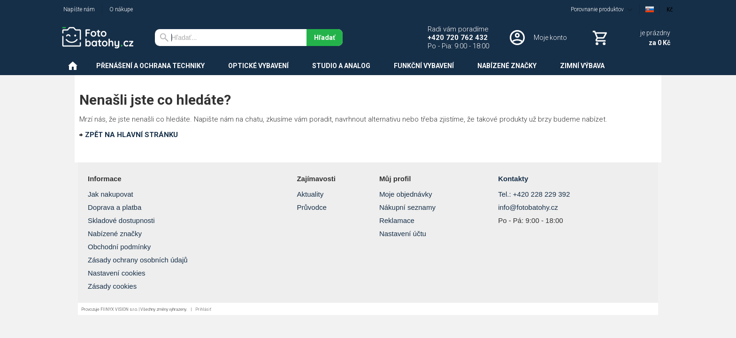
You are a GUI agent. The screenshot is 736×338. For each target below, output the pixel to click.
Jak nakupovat (110, 194)
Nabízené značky (115, 234)
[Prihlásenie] (537, 37)
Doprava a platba (114, 207)
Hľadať (324, 37)
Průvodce (311, 207)
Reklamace (396, 220)
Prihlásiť (203, 309)
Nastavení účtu (402, 234)
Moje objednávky (405, 194)
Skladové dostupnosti (121, 220)
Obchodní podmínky (119, 247)
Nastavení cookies (117, 273)
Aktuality (310, 194)
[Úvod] (101, 37)
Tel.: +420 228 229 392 (534, 194)
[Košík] (630, 37)
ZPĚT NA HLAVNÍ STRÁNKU (131, 135)
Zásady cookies (112, 286)
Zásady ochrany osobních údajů (138, 260)
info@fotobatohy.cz (528, 207)
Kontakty (513, 179)
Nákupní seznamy (407, 207)
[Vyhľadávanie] (231, 37)
